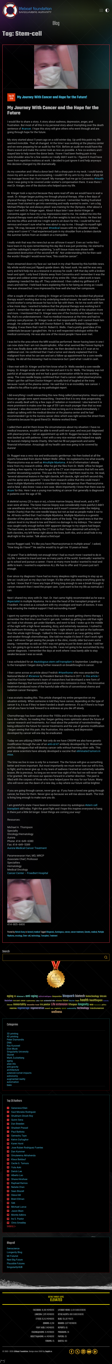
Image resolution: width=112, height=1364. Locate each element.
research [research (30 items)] (47, 1009)
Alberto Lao (17, 1175)
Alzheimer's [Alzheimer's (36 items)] (21, 997)
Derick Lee (16, 1171)
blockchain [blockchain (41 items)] (8, 1001)
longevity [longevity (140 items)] (83, 1004)
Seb (13, 1203)
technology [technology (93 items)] (83, 1008)
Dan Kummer (18, 1151)
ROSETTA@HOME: (37, 1337)
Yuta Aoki (16, 1167)
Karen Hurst (17, 1143)
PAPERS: (61, 1337)
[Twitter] (77, 1351)
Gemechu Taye (19, 1135)
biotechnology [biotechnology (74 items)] (92, 996)
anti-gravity (12, 1066)
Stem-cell (26, 936)
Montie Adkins (18, 1214)
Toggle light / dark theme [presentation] (107, 10)
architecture (13, 1069)
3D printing (12, 1033)
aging (10, 1060)
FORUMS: (48, 1341)
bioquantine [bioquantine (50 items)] (57, 996)
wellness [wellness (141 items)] (56, 1012)
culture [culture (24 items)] (38, 1001)
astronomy (12, 1076)
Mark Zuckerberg (15, 1057)
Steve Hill (16, 1195)
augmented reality (16, 1079)
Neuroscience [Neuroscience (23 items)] (97, 1005)
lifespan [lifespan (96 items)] (72, 1004)
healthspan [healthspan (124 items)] (96, 1000)
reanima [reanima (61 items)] (13, 1008)
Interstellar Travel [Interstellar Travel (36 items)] (33, 1005)
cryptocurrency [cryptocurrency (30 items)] (30, 1001)
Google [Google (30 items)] (77, 1001)
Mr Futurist (12, 1256)
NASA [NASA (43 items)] (91, 1005)
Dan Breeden (17, 1123)
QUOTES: (61, 1341)
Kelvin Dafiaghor (19, 1139)
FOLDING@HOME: (38, 1332)
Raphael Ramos (19, 1183)
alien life (11, 1064)
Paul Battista (17, 1131)
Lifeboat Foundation (21, 1351)
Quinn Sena (17, 1119)
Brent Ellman (17, 1199)
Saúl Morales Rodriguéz (23, 1112)
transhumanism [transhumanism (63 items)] (97, 1008)
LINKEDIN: (38, 1314)
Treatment (53, 936)
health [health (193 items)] (84, 1000)
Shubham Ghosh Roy (22, 1115)
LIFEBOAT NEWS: (64, 1310)
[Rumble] (95, 1351)
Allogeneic (50, 932)
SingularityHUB (14, 1267)
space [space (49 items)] (64, 1008)
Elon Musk (12, 1048)
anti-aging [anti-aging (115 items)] (32, 996)
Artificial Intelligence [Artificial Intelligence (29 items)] (44, 997)
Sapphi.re (48, 1351)
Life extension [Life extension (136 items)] (59, 1004)
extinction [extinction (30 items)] (59, 1001)
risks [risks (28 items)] (52, 1008)
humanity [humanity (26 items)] (106, 1001)
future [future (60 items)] (65, 1000)
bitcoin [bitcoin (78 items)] (103, 996)
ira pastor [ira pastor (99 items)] (45, 1004)
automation (13, 1082)
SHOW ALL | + (11, 1226)
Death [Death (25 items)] (41, 1001)
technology (35, 936)
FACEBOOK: (37, 1310)
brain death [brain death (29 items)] (16, 1001)
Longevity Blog (14, 1252)
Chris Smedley (18, 1222)
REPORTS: (61, 1328)
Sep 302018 (11, 97)
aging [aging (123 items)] (10, 996)
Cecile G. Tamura (20, 1163)
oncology (18, 936)
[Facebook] (71, 1351)
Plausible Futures (16, 1263)
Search (105, 957)
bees (9, 1085)
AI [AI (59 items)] (15, 996)
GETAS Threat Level (56, 1299)
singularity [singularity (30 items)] (57, 1009)
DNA (9, 1042)
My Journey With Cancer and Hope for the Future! (52, 97)
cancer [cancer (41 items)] (23, 1001)
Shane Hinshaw (19, 1179)
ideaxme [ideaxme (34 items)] (9, 1005)
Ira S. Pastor (17, 1218)
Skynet (10, 1054)
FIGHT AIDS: (40, 1328)
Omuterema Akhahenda (23, 1155)
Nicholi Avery (20, 932)
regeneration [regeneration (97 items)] (37, 1008)
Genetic (87, 932)
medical (94, 932)
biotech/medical (33, 932)
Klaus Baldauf (18, 1159)
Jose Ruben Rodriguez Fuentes (27, 1147)
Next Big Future (15, 1259)
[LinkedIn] (83, 1351)
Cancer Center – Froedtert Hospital (27, 873)
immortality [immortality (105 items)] (19, 1004)
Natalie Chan (17, 1187)
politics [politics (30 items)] (104, 1005)
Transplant (45, 936)
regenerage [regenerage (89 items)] (23, 1008)
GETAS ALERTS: (63, 1314)
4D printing (12, 1036)
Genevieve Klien (19, 1108)
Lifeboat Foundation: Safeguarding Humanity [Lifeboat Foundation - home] (48, 10)
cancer (67, 932)
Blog (56, 23)
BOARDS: (61, 1323)
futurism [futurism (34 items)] (72, 1001)
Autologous (59, 932)
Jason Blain (17, 1211)
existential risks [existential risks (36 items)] (49, 1001)
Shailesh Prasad (19, 1127)
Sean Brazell (17, 1191)
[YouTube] (89, 1351)
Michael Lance (18, 1206)
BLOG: (60, 1319)
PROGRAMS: (62, 1332)
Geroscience (13, 1248)
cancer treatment (77, 932)
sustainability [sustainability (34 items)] (71, 1009)
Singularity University (18, 1051)
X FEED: (38, 1319)
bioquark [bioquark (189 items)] (69, 996)
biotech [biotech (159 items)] (80, 996)
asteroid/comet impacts (19, 1073)
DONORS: (46, 1323)
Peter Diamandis (15, 1039)
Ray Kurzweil (13, 1045)
